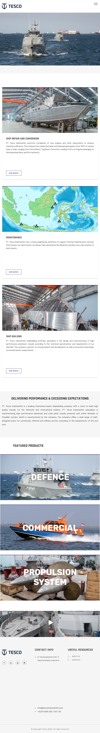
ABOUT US (76, 656)
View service (14, 173)
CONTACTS (76, 660)
